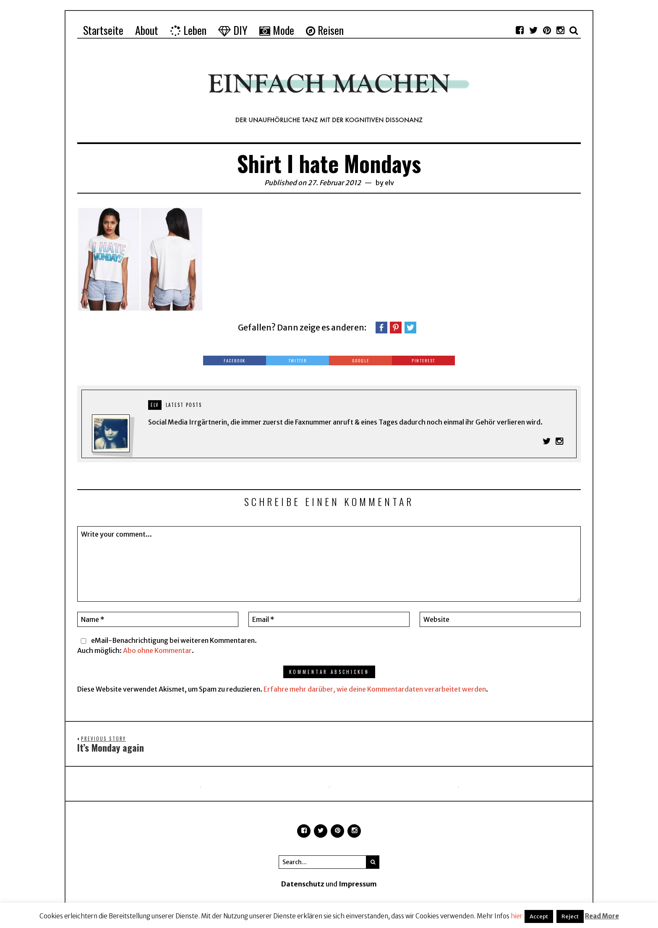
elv (389, 182)
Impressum (358, 884)
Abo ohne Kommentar (157, 650)
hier (516, 916)
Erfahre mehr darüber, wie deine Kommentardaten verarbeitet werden (375, 689)
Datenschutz (302, 884)
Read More (602, 916)
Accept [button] (539, 916)
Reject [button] (570, 916)
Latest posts (184, 404)
